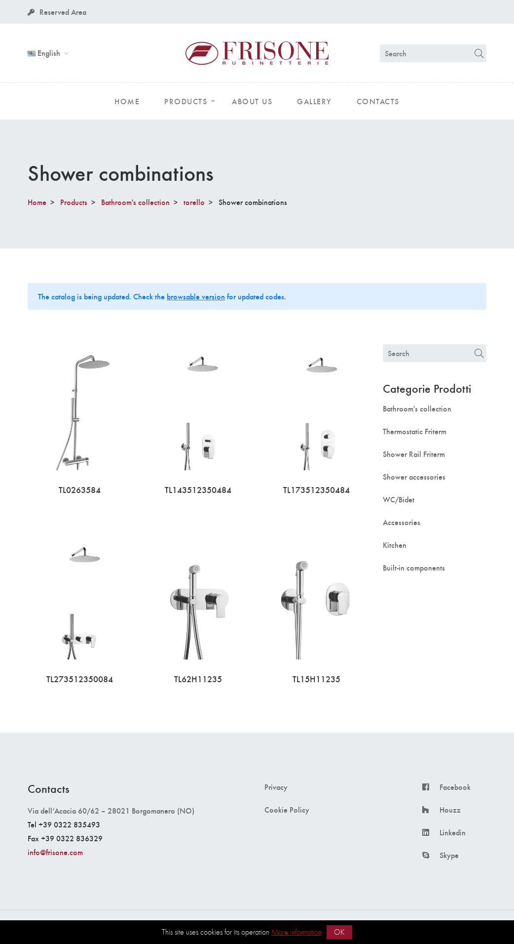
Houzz (450, 810)
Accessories (401, 522)
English (45, 52)
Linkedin (453, 832)
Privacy (276, 787)
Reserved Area (57, 11)
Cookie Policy (286, 810)
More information (296, 932)
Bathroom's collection (135, 202)
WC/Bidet (398, 499)
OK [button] (339, 932)
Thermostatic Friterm (414, 431)
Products (73, 202)
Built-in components (414, 568)
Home (37, 202)
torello (194, 202)
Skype (449, 855)
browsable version (196, 296)
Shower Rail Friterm (414, 454)
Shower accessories (414, 477)
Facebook (455, 787)
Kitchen (394, 545)
